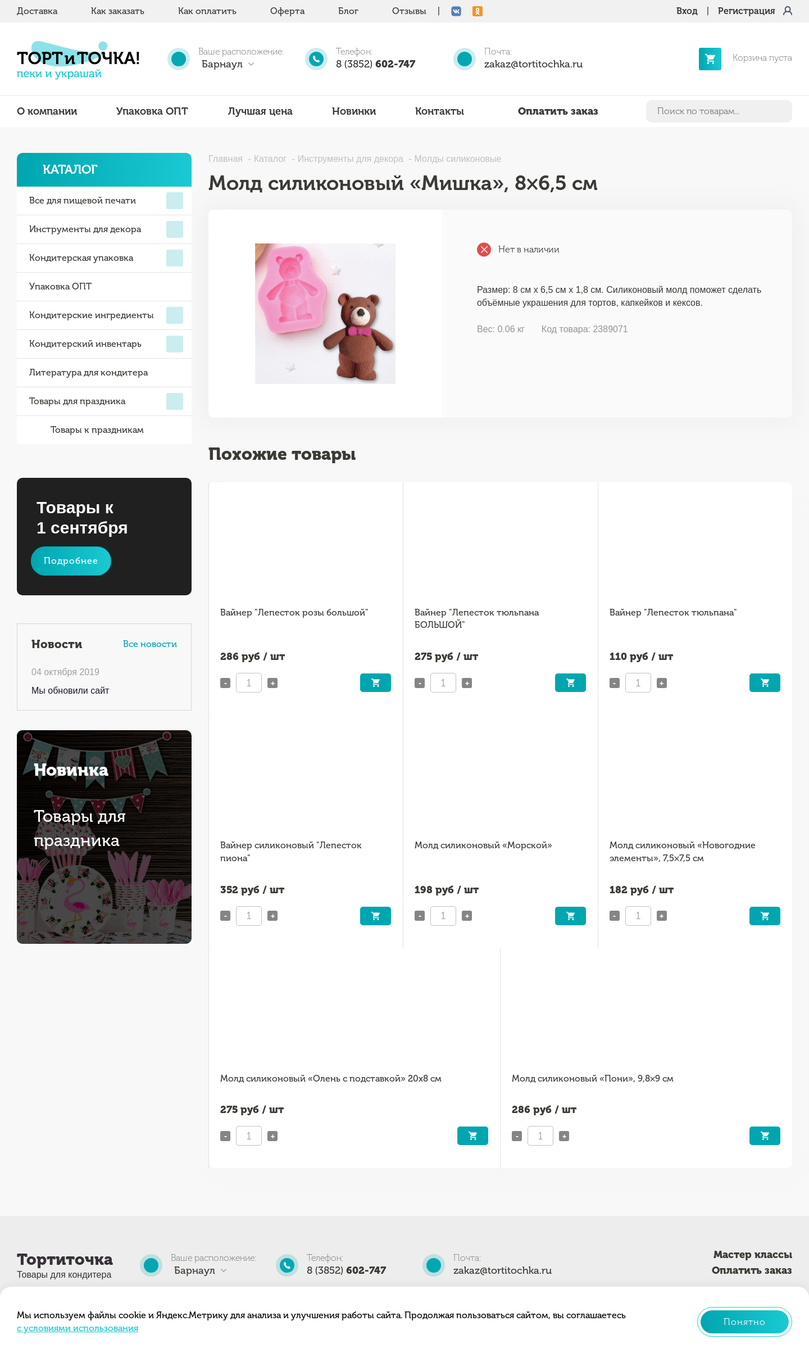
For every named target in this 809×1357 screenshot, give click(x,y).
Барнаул (222, 64)
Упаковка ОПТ (152, 111)
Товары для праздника (106, 401)
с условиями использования (77, 1328)
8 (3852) (375, 64)
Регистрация (746, 11)
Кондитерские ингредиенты (106, 315)
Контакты (439, 111)
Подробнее (71, 560)
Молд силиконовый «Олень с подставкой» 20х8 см (331, 1078)
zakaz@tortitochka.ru (533, 64)
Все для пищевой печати (106, 200)
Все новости (150, 644)
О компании (47, 111)
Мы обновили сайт (70, 690)
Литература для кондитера (88, 372)
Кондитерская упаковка (106, 258)
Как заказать (117, 11)
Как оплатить (207, 11)
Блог (348, 11)
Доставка (37, 11)
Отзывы (409, 11)
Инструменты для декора (106, 229)
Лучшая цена (260, 111)
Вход (687, 11)
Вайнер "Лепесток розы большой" (294, 612)
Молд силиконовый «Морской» (483, 845)
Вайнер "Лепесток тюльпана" (673, 612)
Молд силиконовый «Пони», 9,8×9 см (593, 1078)
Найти (781, 111)
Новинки (354, 111)
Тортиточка (65, 1259)
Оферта (287, 11)
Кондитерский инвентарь (106, 344)
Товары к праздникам (86, 430)
